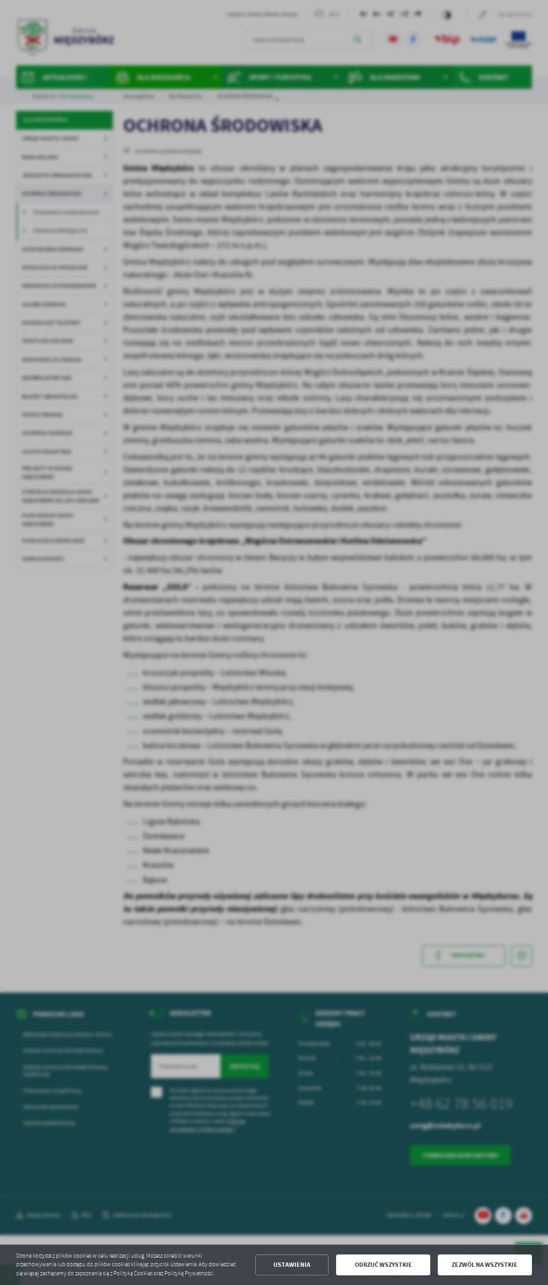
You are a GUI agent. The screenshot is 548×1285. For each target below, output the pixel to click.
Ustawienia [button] (291, 1264)
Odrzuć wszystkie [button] (383, 1264)
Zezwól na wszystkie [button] (484, 1264)
